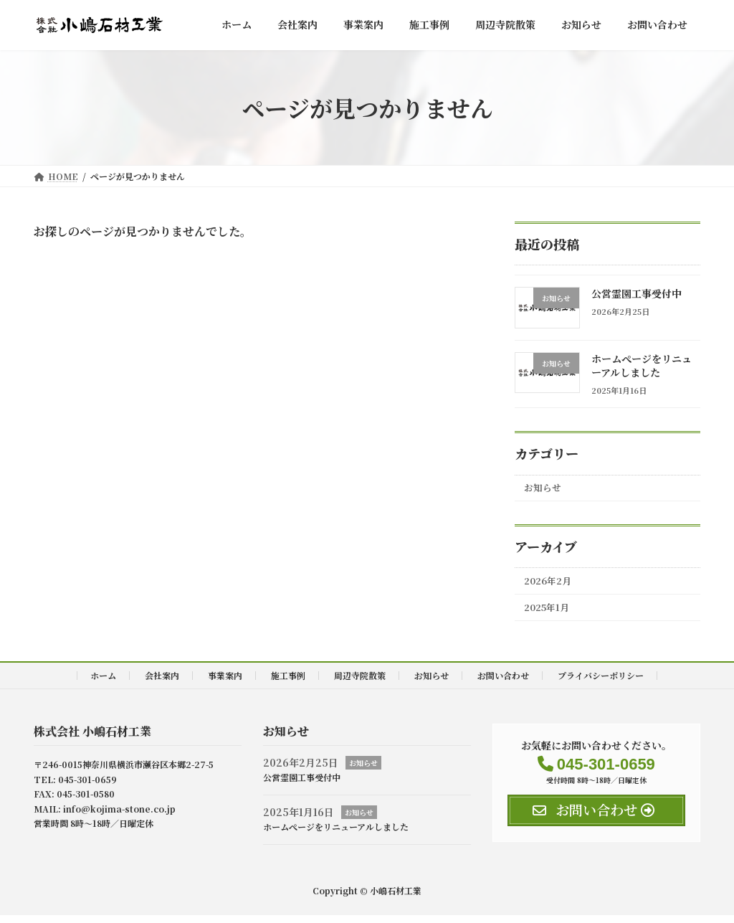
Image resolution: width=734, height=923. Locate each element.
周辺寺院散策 (360, 683)
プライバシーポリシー (601, 683)
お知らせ (545, 489)
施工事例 (288, 683)
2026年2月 (551, 585)
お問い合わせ (503, 683)
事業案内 (225, 683)
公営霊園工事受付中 (636, 293)
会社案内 (162, 683)
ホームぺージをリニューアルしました (641, 365)
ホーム (103, 683)
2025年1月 (550, 614)
